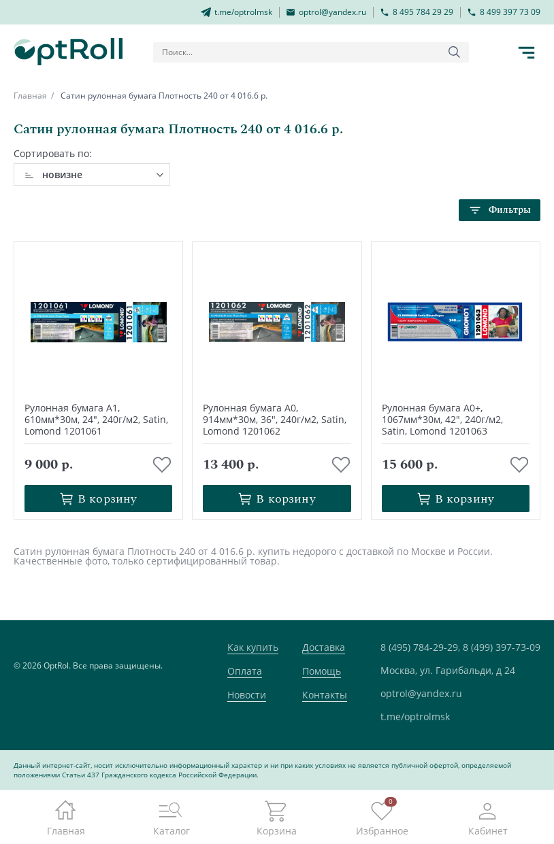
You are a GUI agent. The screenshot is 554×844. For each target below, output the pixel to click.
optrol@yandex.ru (421, 693)
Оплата (244, 670)
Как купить (252, 647)
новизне (62, 174)
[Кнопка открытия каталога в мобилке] (526, 52)
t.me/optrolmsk (415, 716)
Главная (30, 95)
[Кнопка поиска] (454, 52)
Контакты (324, 694)
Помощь (321, 670)
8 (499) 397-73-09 (501, 647)
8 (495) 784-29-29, (420, 647)
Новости (246, 694)
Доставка (323, 647)
